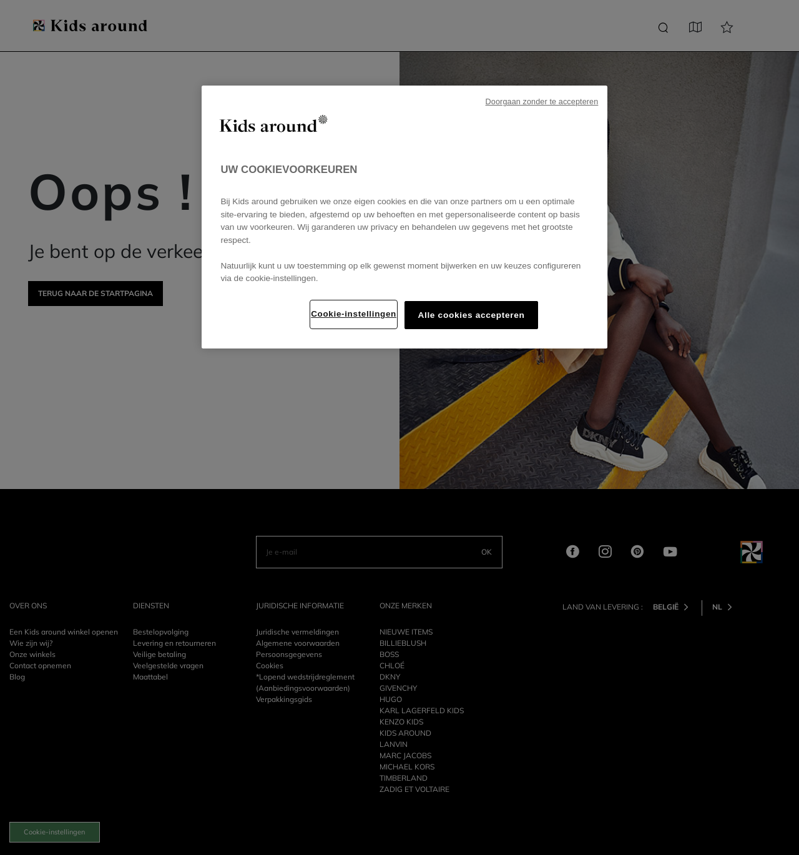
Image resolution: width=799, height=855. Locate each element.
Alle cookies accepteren (471, 315)
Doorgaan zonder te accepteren (542, 101)
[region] (404, 217)
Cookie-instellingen (353, 314)
